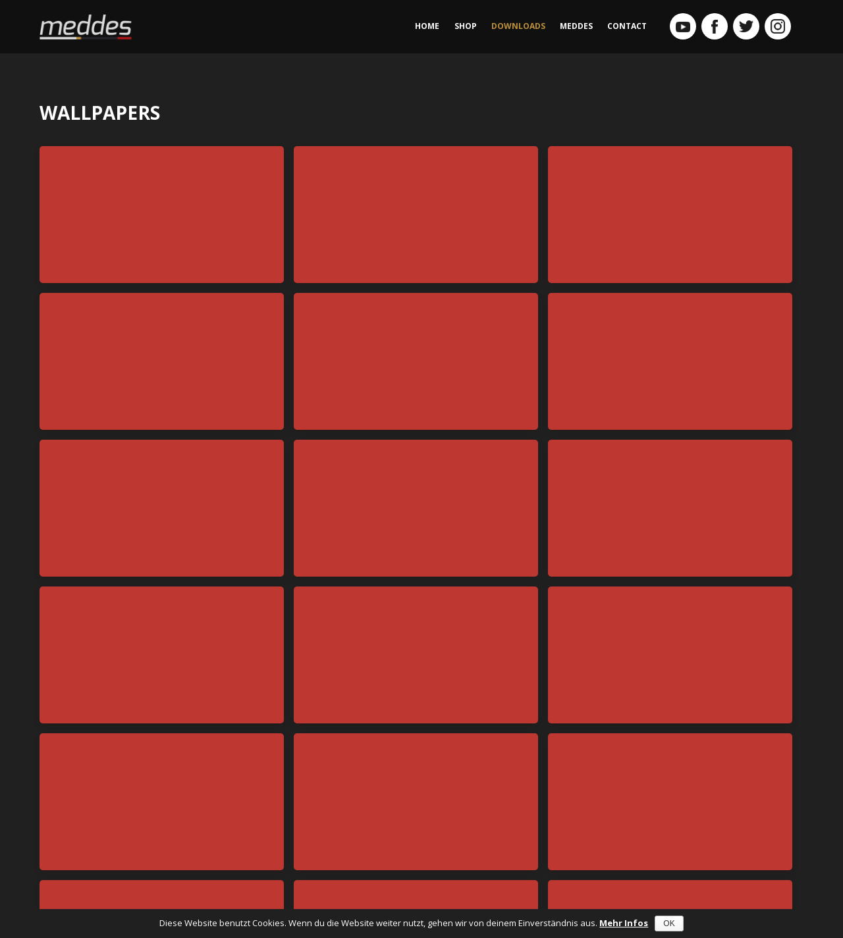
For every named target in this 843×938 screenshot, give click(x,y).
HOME (427, 26)
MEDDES (576, 26)
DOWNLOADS (518, 26)
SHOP (465, 26)
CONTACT (627, 26)
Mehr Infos (623, 923)
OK (668, 923)
